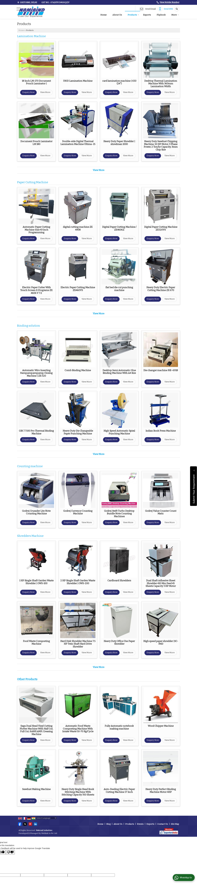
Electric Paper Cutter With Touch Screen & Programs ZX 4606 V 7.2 (36, 290)
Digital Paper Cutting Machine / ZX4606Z (119, 228)
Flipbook (161, 15)
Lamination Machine (31, 36)
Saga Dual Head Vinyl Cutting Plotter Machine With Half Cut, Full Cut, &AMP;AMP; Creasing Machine (36, 730)
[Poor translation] (10, 852)
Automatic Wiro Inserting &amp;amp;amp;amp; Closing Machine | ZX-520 (36, 373)
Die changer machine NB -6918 (160, 370)
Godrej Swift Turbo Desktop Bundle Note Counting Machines (119, 513)
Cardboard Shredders (119, 580)
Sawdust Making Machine (36, 789)
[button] (169, 2)
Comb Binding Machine (78, 370)
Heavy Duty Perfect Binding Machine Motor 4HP (160, 790)
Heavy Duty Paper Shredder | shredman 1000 (119, 143)
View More (45, 92)
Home (103, 15)
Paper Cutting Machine (32, 182)
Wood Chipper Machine (161, 725)
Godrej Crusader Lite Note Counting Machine (36, 512)
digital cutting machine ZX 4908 (78, 228)
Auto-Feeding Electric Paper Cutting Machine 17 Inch (119, 790)
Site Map (175, 824)
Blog (108, 824)
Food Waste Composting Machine (36, 642)
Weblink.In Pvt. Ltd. (49, 833)
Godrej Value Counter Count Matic (160, 512)
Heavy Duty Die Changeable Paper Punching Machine (78, 432)
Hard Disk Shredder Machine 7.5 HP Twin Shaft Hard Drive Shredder (77, 644)
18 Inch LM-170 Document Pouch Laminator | (36, 82)
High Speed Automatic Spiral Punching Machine (119, 432)
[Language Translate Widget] (46, 818)
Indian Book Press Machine (161, 430)
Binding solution (28, 325)
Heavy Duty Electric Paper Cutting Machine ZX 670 (160, 289)
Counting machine (30, 466)
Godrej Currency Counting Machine (77, 512)
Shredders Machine (30, 536)
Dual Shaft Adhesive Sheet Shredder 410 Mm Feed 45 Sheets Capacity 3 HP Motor (161, 583)
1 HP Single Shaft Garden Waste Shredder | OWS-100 (36, 582)
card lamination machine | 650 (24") (119, 82)
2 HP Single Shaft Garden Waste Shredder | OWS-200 (77, 582)
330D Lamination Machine (77, 80)
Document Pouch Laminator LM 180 (36, 143)
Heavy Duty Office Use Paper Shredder (119, 642)
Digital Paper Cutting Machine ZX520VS (160, 228)
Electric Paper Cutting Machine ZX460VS (78, 289)
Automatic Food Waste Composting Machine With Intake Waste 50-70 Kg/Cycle (77, 728)
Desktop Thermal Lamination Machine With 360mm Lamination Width (160, 83)
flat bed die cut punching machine (119, 289)
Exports (147, 15)
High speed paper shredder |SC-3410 (160, 642)
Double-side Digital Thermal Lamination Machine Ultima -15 (77, 143)
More (175, 15)
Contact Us (162, 824)
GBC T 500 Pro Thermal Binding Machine (36, 432)
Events (140, 824)
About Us (117, 15)
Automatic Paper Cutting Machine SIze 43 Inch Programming (36, 229)
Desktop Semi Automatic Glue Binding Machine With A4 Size (119, 372)
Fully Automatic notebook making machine (119, 727)
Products (133, 15)
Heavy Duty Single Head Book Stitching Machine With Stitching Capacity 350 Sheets (78, 792)
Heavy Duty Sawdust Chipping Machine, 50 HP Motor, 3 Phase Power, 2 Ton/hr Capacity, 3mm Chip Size (161, 145)
